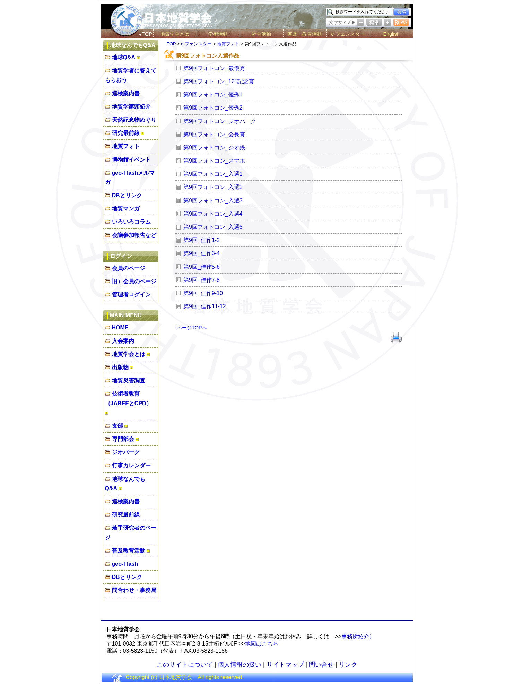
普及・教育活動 (305, 34)
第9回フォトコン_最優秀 (214, 68)
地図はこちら (261, 644)
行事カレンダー (131, 465)
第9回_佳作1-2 (201, 240)
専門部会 (123, 439)
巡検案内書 (126, 93)
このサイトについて (185, 664)
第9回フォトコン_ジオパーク (219, 121)
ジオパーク (126, 452)
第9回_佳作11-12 (204, 306)
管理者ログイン (131, 294)
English (391, 34)
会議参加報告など (134, 235)
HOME (120, 327)
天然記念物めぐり (134, 120)
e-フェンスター (348, 34)
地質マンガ (126, 208)
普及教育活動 (128, 551)
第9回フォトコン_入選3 (213, 201)
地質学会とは (174, 34)
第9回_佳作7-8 (201, 280)
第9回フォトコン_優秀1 (213, 94)
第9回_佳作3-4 (201, 253)
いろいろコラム (131, 222)
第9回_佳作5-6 (201, 267)
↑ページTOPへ (191, 327)
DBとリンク (127, 195)
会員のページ (128, 268)
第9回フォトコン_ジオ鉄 (214, 147)
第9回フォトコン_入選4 (213, 214)
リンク (348, 664)
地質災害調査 (128, 380)
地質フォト (126, 146)
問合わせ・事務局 (134, 590)
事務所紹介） (358, 636)
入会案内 (123, 341)
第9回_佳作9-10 (203, 293)
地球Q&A (124, 57)
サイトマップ (285, 664)
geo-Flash (125, 564)
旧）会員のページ (134, 281)
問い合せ (321, 664)
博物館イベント (131, 160)
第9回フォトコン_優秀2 (213, 108)
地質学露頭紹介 (131, 107)
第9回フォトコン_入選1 (213, 174)
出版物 (120, 367)
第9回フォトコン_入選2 (213, 187)
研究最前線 (126, 133)
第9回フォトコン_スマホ (214, 161)
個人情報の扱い (239, 664)
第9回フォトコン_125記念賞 (218, 81)
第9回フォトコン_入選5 (213, 227)
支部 (117, 426)
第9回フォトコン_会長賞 (214, 134)
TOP (171, 43)
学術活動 (218, 34)
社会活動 (261, 34)
